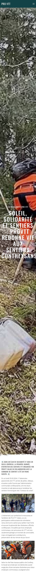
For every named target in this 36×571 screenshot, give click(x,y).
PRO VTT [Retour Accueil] (5, 4)
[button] (34, 4)
